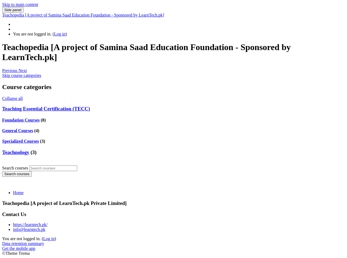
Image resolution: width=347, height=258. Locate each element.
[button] (10, 70)
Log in (59, 34)
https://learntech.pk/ (30, 224)
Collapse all (12, 98)
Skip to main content (20, 4)
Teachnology (15, 152)
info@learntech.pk (29, 229)
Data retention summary (23, 243)
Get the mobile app (18, 248)
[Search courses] (53, 168)
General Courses (17, 130)
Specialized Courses (20, 141)
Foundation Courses (21, 120)
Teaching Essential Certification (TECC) (46, 109)
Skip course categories (21, 75)
